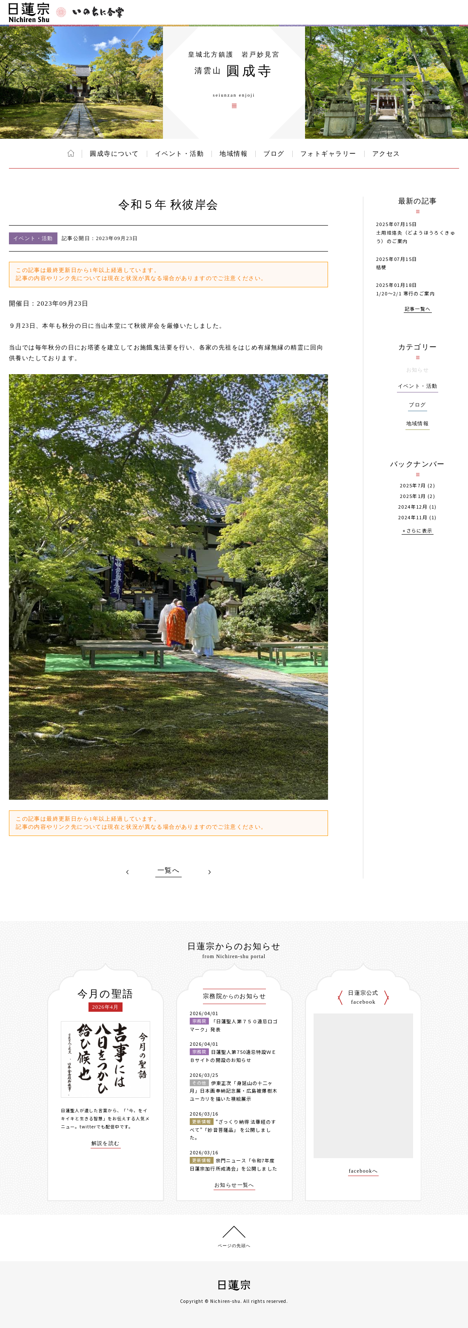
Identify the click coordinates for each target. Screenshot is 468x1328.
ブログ (274, 153)
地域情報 (234, 153)
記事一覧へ (418, 309)
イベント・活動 (179, 153)
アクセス (386, 153)
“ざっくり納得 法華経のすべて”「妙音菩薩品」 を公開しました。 (233, 1129)
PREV (127, 872)
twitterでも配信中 (100, 1126)
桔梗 (381, 266)
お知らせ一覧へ (234, 1185)
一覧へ (168, 870)
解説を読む (105, 1143)
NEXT (209, 872)
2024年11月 (413, 517)
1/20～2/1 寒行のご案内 (405, 293)
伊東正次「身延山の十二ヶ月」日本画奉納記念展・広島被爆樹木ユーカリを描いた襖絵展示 (233, 1090)
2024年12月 (413, 506)
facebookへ (363, 1171)
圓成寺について (114, 153)
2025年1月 (413, 496)
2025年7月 (413, 485)
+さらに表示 (417, 531)
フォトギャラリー (328, 153)
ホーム (71, 153)
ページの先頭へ (234, 1245)
